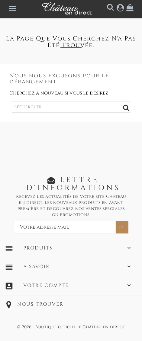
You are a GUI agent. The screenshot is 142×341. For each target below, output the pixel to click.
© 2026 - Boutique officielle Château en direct (71, 327)
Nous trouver (40, 304)
